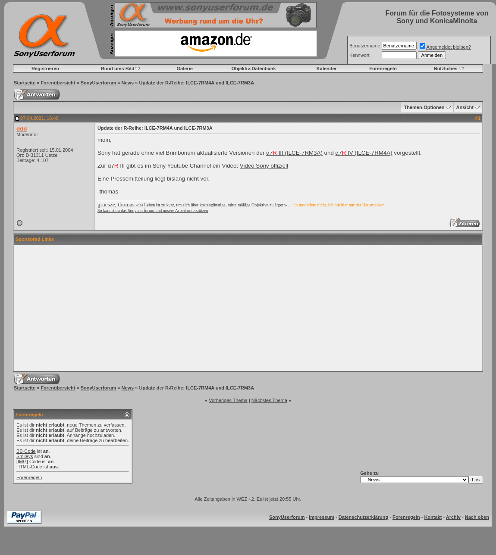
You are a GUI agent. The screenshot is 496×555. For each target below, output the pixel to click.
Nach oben (477, 517)
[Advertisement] (248, 308)
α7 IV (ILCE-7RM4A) (364, 153)
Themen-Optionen (424, 107)
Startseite (24, 82)
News (127, 82)
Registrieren (45, 68)
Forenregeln (383, 68)
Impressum (321, 517)
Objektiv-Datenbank (253, 68)
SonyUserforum (98, 82)
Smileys (24, 456)
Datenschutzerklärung (364, 517)
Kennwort (359, 55)
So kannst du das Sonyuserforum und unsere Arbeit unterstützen (152, 210)
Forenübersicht (58, 82)
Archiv (453, 517)
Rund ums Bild (118, 68)
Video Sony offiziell (264, 165)
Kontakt (433, 517)
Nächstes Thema (269, 400)
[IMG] (22, 461)
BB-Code (26, 451)
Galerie (185, 68)
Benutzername (364, 45)
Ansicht (465, 107)
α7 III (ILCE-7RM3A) (294, 153)
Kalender (327, 68)
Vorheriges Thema (228, 400)
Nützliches (446, 68)
